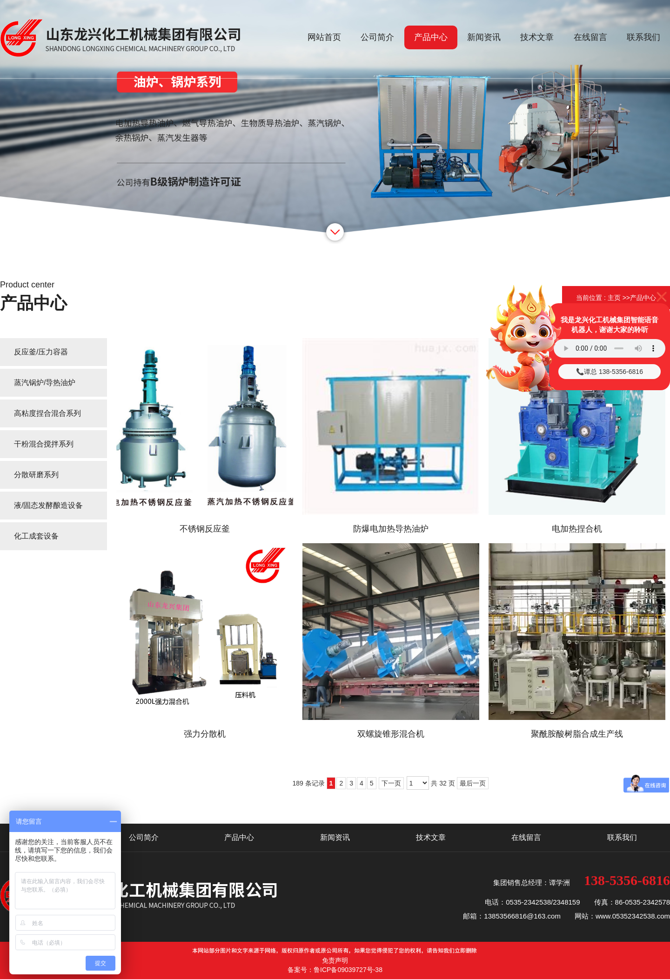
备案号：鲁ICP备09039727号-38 (335, 969)
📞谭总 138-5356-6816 (609, 371)
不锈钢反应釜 (205, 528)
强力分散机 (205, 734)
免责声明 (335, 960)
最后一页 (473, 783)
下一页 (391, 783)
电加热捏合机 (577, 528)
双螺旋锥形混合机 (390, 734)
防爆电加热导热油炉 (391, 528)
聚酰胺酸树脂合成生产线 (577, 734)
